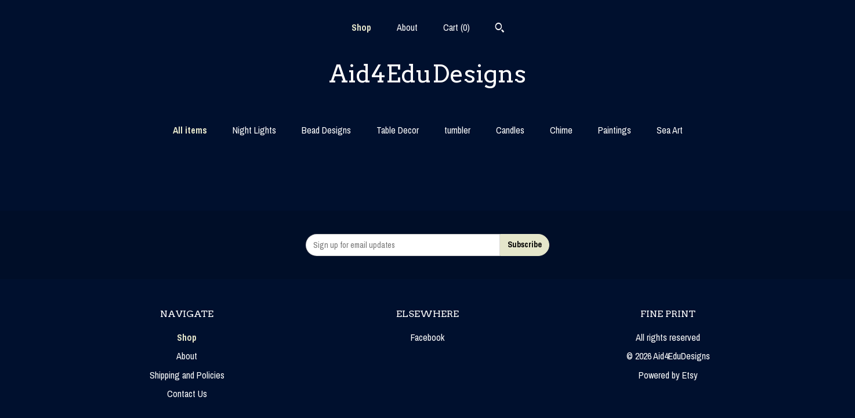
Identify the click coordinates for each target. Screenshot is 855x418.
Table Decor (397, 130)
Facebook (427, 337)
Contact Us (187, 393)
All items (190, 130)
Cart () (456, 27)
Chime (561, 130)
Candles (510, 130)
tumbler (457, 130)
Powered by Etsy (668, 375)
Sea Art (670, 130)
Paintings (614, 130)
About (407, 27)
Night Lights (254, 130)
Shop (361, 27)
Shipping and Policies (187, 375)
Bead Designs (326, 130)
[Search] (499, 29)
